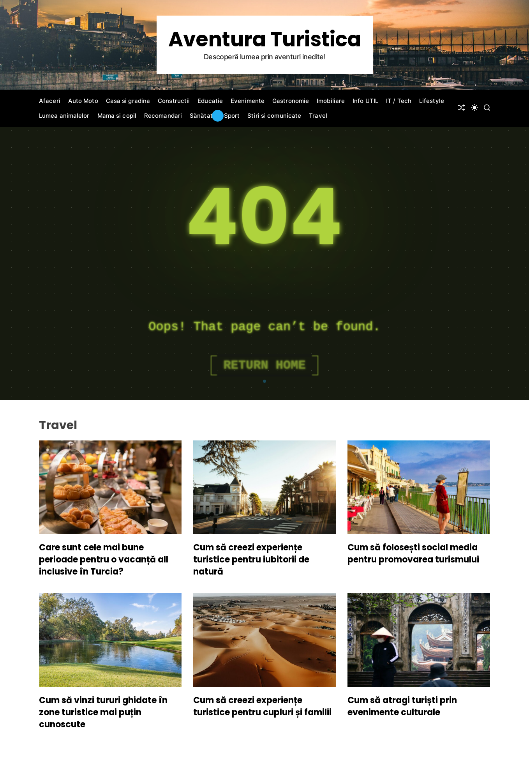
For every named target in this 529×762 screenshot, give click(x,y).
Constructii (174, 100)
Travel (318, 115)
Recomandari (163, 115)
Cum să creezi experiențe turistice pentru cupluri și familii (262, 706)
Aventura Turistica (264, 39)
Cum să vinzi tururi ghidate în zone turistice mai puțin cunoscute (103, 712)
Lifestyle (431, 100)
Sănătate (203, 115)
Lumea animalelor (64, 115)
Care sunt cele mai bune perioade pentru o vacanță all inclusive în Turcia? (103, 559)
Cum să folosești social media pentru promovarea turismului (413, 553)
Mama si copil (116, 115)
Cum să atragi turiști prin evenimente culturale (402, 706)
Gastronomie (290, 100)
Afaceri (49, 100)
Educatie (210, 100)
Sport (232, 115)
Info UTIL (365, 100)
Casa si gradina (128, 100)
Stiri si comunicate (274, 115)
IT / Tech (398, 100)
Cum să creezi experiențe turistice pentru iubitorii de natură (251, 559)
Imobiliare (331, 100)
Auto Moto (83, 100)
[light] (474, 107)
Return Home (264, 365)
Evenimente (247, 100)
